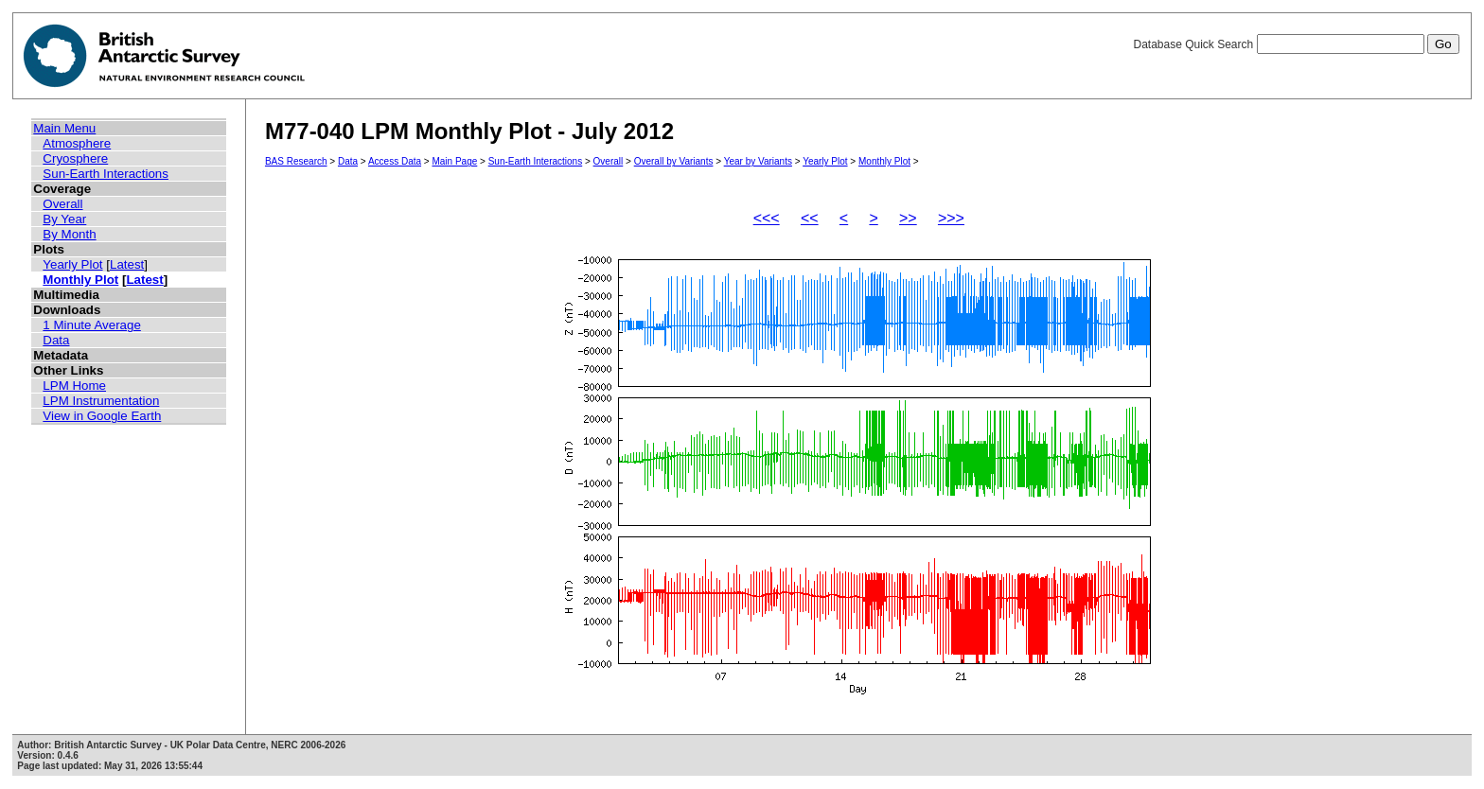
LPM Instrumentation (101, 401)
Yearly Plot (72, 264)
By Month (69, 234)
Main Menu (64, 128)
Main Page (454, 161)
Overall (62, 204)
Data (56, 340)
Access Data (394, 161)
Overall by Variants (674, 161)
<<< (766, 218)
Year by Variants (758, 161)
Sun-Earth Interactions (105, 174)
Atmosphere (77, 143)
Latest (127, 264)
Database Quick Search (1295, 44)
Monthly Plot (80, 279)
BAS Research (296, 161)
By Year (64, 219)
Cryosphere (75, 158)
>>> (951, 218)
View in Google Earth (102, 416)
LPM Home (74, 385)
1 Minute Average (92, 325)
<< (810, 218)
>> (908, 218)
